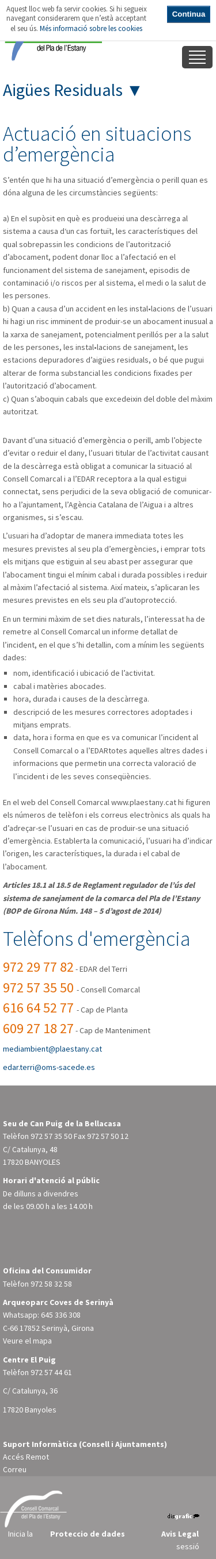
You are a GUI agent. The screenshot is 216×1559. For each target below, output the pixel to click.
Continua (189, 14)
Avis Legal (180, 1534)
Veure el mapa (27, 1340)
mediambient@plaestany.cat (52, 1049)
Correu (14, 1469)
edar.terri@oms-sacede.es (49, 1067)
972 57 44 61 (51, 1372)
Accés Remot (26, 1457)
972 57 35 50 (51, 1136)
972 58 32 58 (51, 1284)
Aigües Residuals (63, 90)
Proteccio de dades (87, 1534)
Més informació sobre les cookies (91, 28)
